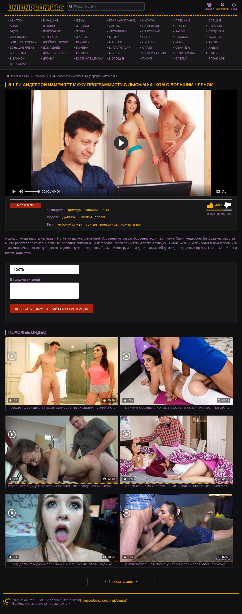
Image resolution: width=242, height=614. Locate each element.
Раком (180, 31)
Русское (182, 37)
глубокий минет (69, 224)
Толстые (215, 37)
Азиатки (16, 20)
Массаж (115, 42)
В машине (51, 20)
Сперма (181, 58)
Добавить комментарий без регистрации (51, 309)
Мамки (114, 37)
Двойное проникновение (58, 42)
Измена (82, 47)
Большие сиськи (23, 42)
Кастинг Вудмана (89, 58)
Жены (80, 20)
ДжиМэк (68, 217)
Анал (14, 26)
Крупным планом (123, 20)
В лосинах (18, 64)
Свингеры (183, 47)
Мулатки (148, 20)
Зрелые (82, 37)
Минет (114, 53)
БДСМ (14, 31)
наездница (109, 224)
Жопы (80, 31)
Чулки (213, 53)
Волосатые (52, 31)
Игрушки (83, 42)
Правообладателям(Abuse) (103, 600)
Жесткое (83, 26)
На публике (151, 31)
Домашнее (51, 47)
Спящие (214, 20)
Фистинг (215, 42)
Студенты (216, 31)
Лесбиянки (118, 31)
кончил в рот (131, 224)
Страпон (215, 26)
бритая (91, 224)
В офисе (49, 26)
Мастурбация (120, 47)
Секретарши (185, 53)
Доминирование (56, 53)
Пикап (147, 58)
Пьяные (181, 26)
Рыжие (180, 42)
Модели (209, 6)
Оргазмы (149, 42)
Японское (216, 58)
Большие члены (22, 47)
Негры (147, 37)
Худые (213, 47)
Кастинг (82, 53)
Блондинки (19, 37)
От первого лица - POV (157, 53)
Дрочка (48, 58)
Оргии (147, 47)
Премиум (182, 20)
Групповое (51, 37)
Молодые (116, 58)
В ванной (17, 58)
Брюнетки (18, 53)
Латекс (114, 26)
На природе (151, 26)
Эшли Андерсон (93, 217)
